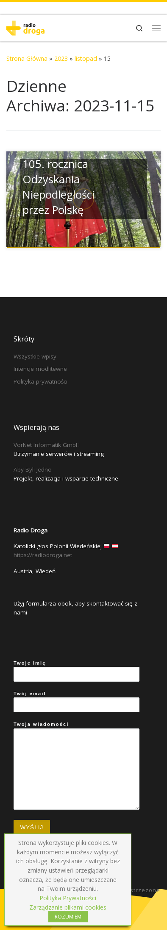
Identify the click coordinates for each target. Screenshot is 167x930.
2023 (61, 58)
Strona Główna (26, 58)
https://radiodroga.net (43, 555)
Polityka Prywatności (67, 898)
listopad (86, 58)
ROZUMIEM (68, 916)
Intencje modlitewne (40, 369)
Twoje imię (76, 671)
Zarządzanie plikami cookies (67, 907)
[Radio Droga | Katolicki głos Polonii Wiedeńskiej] (25, 27)
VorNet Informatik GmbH (47, 445)
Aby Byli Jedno (33, 469)
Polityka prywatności (40, 381)
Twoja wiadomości (76, 766)
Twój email (76, 701)
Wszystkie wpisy (35, 356)
